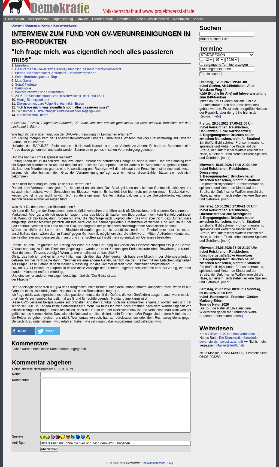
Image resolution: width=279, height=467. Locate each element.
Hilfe (225, 39)
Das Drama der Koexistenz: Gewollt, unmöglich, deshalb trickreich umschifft (68, 69)
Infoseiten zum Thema (32, 115)
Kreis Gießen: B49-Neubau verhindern (227, 334)
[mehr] (216, 116)
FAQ (170, 463)
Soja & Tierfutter (26, 84)
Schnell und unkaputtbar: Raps (36, 77)
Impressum (158, 463)
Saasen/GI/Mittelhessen (151, 19)
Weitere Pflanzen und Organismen (39, 92)
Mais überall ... (25, 81)
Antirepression (38, 19)
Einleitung (22, 65)
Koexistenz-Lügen (65, 26)
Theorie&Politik (103, 19)
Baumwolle (23, 88)
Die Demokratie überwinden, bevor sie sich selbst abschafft (229, 340)
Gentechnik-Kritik (37, 26)
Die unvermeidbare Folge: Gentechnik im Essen (50, 104)
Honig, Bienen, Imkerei (33, 100)
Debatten (124, 19)
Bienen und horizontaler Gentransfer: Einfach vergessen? (55, 73)
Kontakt (146, 463)
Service (198, 19)
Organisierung (62, 19)
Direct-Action (14, 19)
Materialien (181, 19)
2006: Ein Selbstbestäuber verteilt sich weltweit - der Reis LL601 (59, 96)
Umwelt (82, 19)
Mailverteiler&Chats (230, 345)
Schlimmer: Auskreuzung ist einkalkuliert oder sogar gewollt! (59, 111)
